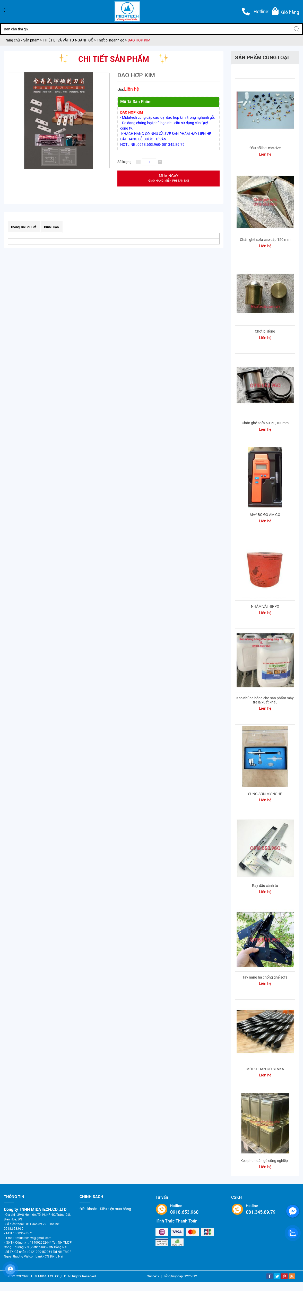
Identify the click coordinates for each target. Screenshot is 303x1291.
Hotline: (261, 11)
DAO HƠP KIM (139, 40)
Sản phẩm (31, 40)
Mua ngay (168, 178)
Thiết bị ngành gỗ (110, 40)
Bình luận (51, 227)
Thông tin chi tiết (24, 227)
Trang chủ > (13, 40)
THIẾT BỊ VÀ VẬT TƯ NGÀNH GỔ (68, 40)
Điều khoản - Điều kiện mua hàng (105, 1209)
